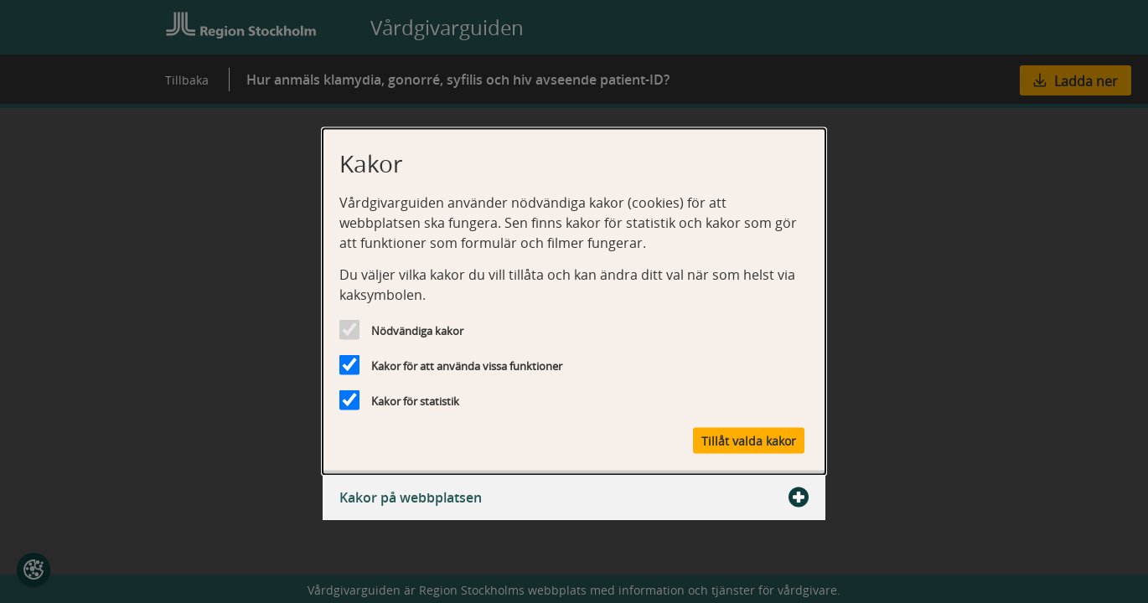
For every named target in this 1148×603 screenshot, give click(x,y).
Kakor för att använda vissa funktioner (466, 366)
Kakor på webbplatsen (574, 497)
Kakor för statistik (415, 401)
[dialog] (574, 302)
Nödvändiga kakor (417, 330)
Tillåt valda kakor (748, 441)
